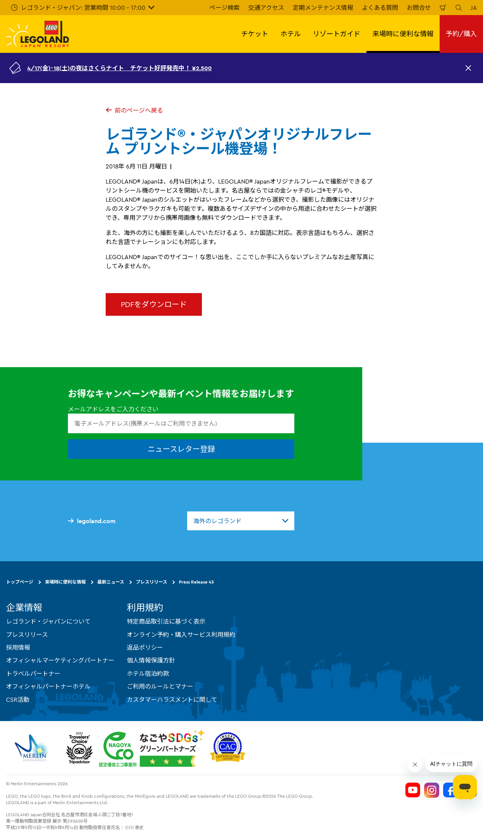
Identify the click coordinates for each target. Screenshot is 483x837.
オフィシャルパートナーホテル (48, 686)
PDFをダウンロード (154, 304)
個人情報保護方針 (151, 660)
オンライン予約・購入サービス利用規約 (181, 634)
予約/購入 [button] (461, 33)
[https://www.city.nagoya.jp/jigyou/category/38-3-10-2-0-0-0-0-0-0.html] (152, 748)
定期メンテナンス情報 (323, 7)
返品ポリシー (145, 647)
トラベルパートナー (33, 673)
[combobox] (240, 520)
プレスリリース (151, 582)
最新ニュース (110, 582)
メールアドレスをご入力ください (113, 409)
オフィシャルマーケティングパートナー (60, 660)
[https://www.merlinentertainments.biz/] (32, 748)
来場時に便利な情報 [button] (403, 33)
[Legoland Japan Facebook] (450, 790)
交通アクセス (266, 7)
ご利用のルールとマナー (160, 686)
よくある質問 (380, 7)
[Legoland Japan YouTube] (412, 790)
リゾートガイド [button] (336, 33)
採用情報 (18, 647)
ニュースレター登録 (181, 449)
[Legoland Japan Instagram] (431, 790)
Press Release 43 (196, 582)
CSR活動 (17, 699)
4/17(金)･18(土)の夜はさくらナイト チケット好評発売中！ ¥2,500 (119, 68)
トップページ (19, 582)
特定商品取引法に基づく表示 (166, 621)
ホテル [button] (290, 33)
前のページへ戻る (134, 110)
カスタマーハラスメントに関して (172, 699)
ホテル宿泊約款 (148, 673)
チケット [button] (254, 33)
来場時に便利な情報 (65, 582)
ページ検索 (224, 7)
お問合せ (419, 7)
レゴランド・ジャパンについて (48, 621)
